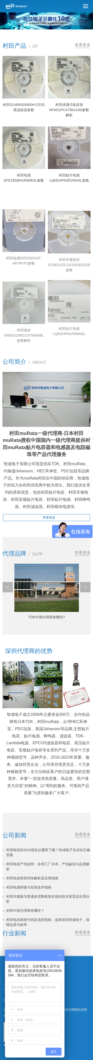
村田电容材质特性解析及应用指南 (32, 878)
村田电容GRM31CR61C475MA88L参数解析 (24, 373)
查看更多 (83, 45)
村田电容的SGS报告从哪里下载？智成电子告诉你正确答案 (48, 852)
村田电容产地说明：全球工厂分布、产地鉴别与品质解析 (48, 866)
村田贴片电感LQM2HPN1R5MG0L (69, 365)
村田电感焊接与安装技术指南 (28, 887)
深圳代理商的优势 (74, 1010)
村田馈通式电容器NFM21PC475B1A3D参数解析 (69, 110)
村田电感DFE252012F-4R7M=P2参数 (24, 295)
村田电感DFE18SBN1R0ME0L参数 (24, 177)
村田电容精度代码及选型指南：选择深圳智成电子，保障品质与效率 (48, 922)
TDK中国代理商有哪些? (46, 617)
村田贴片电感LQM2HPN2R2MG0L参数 (69, 177)
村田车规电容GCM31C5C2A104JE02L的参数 (69, 302)
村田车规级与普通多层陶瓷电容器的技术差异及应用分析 (48, 898)
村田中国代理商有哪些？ (25, 911)
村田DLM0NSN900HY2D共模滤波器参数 (24, 107)
